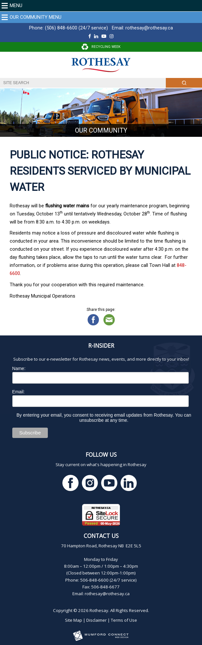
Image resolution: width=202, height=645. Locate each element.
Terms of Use (124, 620)
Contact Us (101, 536)
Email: (18, 391)
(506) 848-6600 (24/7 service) (76, 28)
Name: (19, 368)
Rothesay (99, 610)
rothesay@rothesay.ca (149, 28)
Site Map (73, 620)
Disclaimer (96, 620)
